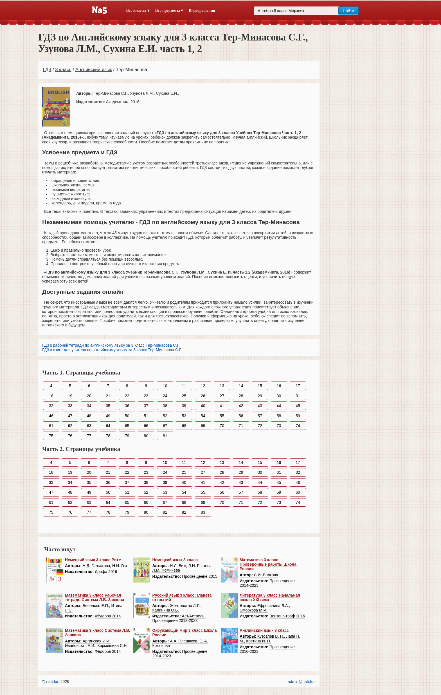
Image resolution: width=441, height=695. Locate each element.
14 (241, 385)
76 (70, 436)
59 (298, 416)
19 (70, 396)
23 (146, 396)
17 (298, 385)
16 (279, 385)
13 (222, 385)
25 (184, 396)
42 (241, 405)
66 (146, 425)
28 (241, 396)
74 (298, 425)
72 (260, 425)
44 (279, 405)
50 (127, 416)
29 (260, 396)
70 (222, 425)
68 (184, 425)
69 (203, 425)
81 (165, 436)
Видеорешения (202, 10)
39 (184, 405)
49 (108, 416)
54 (203, 416)
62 (70, 425)
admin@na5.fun (302, 681)
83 (203, 512)
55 (222, 416)
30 (279, 396)
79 (127, 436)
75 (51, 436)
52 (165, 416)
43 (260, 405)
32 (51, 405)
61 (51, 425)
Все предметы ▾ (169, 10)
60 (298, 492)
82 (184, 512)
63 (89, 425)
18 (51, 396)
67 (165, 425)
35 (108, 405)
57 (260, 416)
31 (298, 396)
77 (89, 436)
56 (241, 416)
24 (165, 396)
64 (108, 425)
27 (222, 396)
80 (146, 436)
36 (127, 405)
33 (70, 405)
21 (108, 396)
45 (298, 405)
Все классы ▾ (137, 10)
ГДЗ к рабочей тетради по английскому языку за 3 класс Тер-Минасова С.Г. (111, 345)
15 (260, 385)
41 (222, 405)
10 (165, 385)
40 (203, 405)
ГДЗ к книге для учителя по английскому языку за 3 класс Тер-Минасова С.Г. (112, 350)
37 (146, 405)
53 (184, 416)
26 (203, 396)
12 (203, 385)
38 (165, 405)
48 (89, 416)
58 (279, 416)
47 (70, 416)
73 (279, 425)
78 (108, 436)
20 (89, 396)
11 (184, 385)
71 (241, 425)
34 (89, 405)
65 (127, 425)
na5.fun (52, 681)
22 (127, 396)
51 (146, 416)
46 (51, 416)
